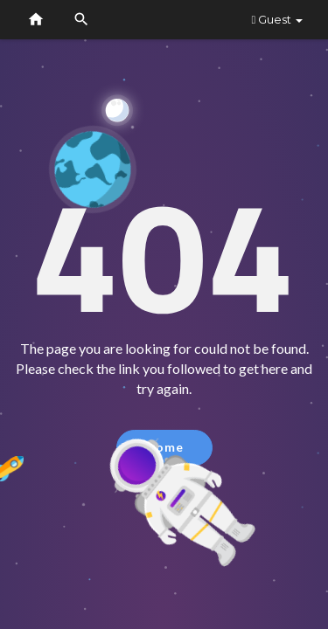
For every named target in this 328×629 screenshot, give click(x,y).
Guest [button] (277, 19)
